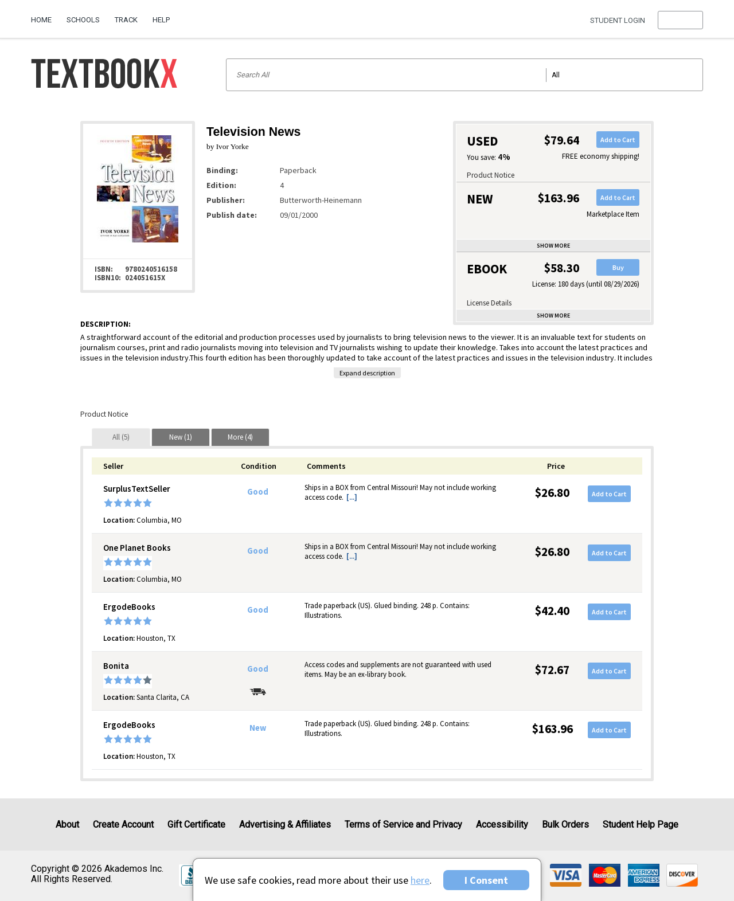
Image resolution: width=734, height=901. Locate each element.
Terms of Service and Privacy (403, 824)
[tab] (121, 437)
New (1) (180, 437)
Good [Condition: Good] (257, 492)
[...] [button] (351, 497)
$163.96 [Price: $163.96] (552, 729)
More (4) (240, 437)
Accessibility (502, 824)
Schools (83, 19)
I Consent (486, 880)
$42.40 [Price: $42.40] (552, 610)
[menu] (680, 20)
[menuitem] (45, 15)
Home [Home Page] (41, 19)
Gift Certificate (196, 824)
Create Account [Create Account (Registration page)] (123, 824)
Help (161, 19)
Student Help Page (640, 824)
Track (126, 19)
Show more (553, 245)
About (67, 824)
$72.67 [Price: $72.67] (552, 669)
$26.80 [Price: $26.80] (552, 492)
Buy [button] (618, 267)
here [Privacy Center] (420, 880)
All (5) (121, 437)
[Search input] (464, 74)
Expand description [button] (367, 373)
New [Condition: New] (257, 728)
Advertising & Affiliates (285, 824)
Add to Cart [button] (617, 139)
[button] (680, 20)
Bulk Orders (565, 824)
